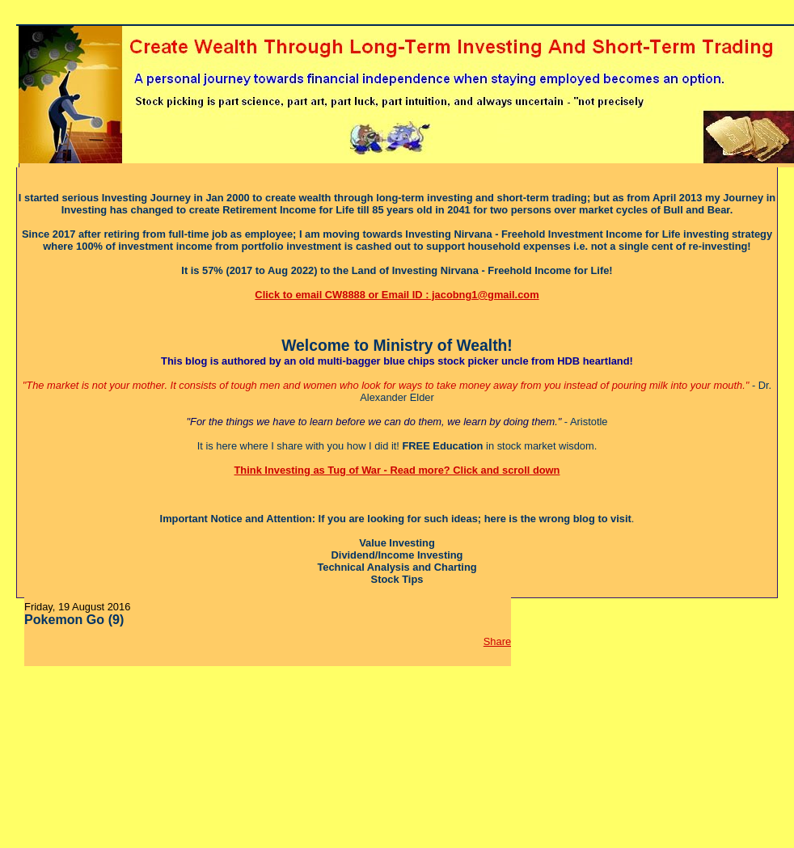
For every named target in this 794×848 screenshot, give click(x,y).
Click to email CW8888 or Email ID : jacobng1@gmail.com (396, 295)
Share (497, 641)
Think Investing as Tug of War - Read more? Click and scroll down (397, 470)
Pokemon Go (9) (74, 619)
